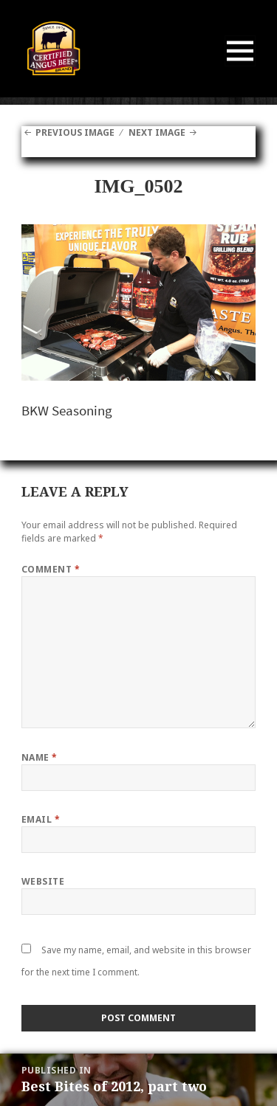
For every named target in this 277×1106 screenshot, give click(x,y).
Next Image (157, 132)
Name (39, 757)
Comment (50, 569)
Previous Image (74, 132)
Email (40, 819)
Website (42, 881)
